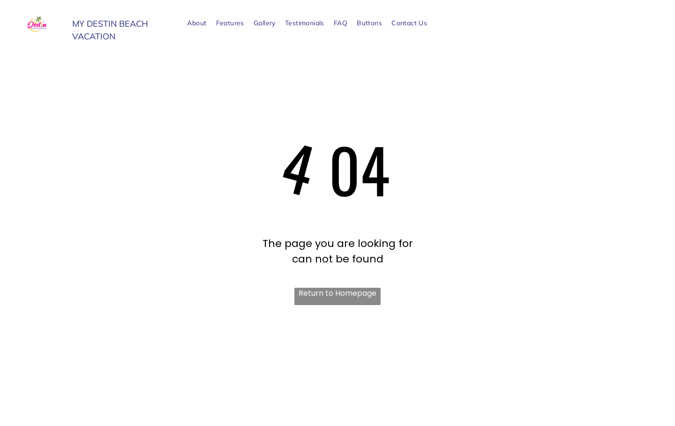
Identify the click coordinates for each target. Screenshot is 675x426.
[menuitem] (196, 23)
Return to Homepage (337, 293)
